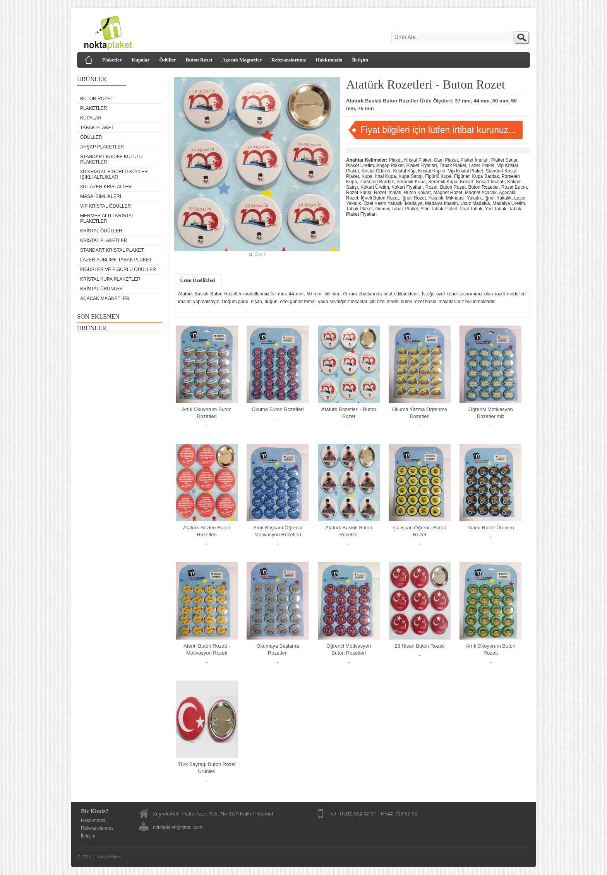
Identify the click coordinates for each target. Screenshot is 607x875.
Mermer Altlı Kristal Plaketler (107, 218)
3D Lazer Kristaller (106, 186)
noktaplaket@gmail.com (177, 827)
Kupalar (141, 60)
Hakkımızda (329, 60)
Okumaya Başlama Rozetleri (277, 649)
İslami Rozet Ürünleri (490, 527)
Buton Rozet (199, 60)
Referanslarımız (288, 60)
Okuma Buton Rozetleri (278, 409)
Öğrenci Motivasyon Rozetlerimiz (490, 412)
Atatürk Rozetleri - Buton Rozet (348, 412)
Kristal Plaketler (103, 240)
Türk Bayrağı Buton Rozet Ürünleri (207, 767)
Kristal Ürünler (101, 289)
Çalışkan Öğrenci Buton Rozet (419, 531)
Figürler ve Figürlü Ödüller (118, 269)
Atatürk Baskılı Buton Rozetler (348, 531)
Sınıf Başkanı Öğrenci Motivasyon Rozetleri (277, 531)
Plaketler (112, 60)
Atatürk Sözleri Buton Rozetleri (206, 531)
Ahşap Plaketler (102, 147)
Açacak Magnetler (242, 60)
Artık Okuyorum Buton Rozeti (490, 649)
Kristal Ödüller (101, 231)
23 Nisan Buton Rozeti (419, 646)
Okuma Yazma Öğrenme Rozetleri (420, 412)
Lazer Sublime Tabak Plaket (116, 260)
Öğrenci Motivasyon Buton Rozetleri (348, 649)
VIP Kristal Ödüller (105, 206)
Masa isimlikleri (100, 196)
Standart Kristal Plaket (112, 250)
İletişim (360, 60)
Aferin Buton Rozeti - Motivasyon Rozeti (206, 649)
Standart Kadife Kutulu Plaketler (111, 159)
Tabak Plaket (97, 127)
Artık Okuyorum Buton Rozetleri (206, 412)
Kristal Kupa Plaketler (110, 279)
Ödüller (167, 60)
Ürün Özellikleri (197, 280)
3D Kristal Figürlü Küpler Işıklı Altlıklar (114, 174)
